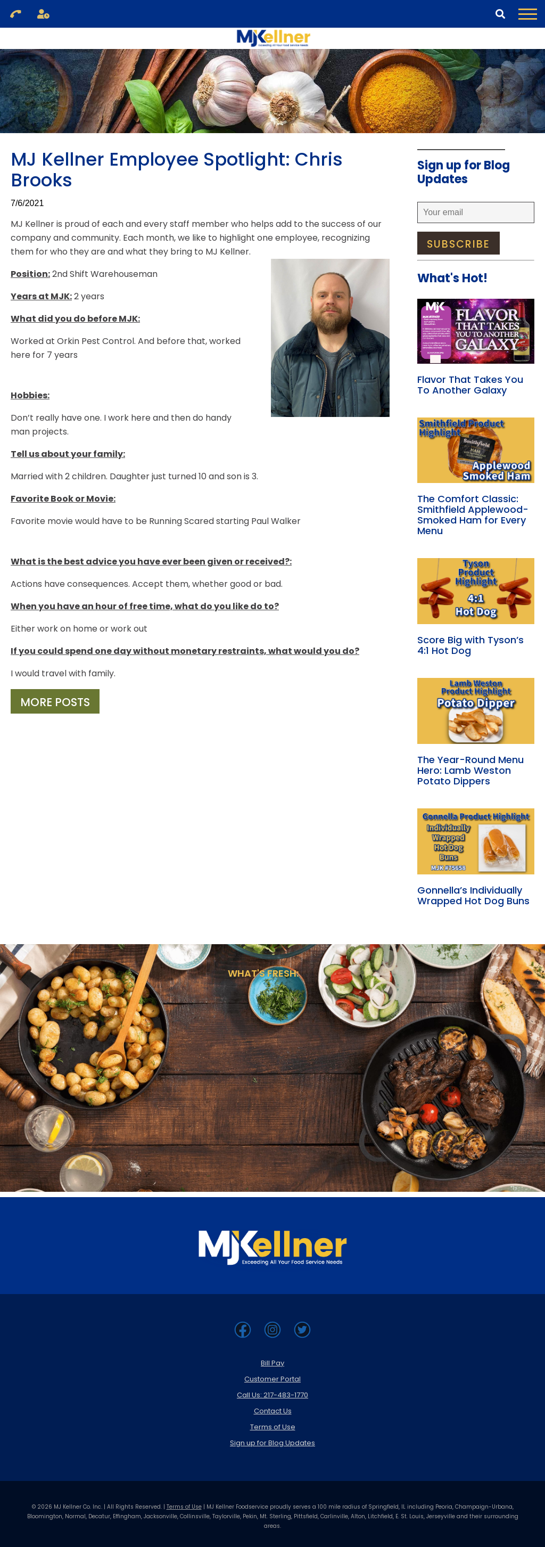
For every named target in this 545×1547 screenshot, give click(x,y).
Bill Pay (272, 1363)
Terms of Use (272, 1427)
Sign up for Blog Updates (272, 1443)
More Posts (55, 702)
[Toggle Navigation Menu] (527, 14)
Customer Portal (272, 1379)
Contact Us (273, 1411)
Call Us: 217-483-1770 (272, 1395)
